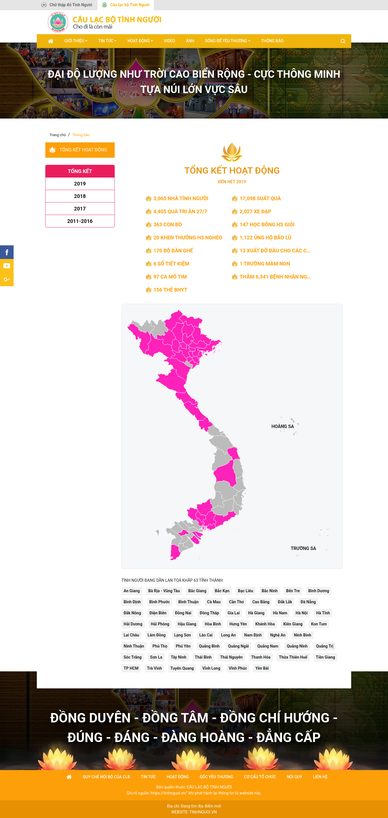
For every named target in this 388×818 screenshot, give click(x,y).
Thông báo (272, 41)
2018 (80, 196)
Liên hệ (320, 777)
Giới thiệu (74, 41)
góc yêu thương (216, 777)
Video (169, 41)
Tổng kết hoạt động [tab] (83, 150)
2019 (80, 184)
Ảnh (190, 41)
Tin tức (105, 41)
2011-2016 (80, 221)
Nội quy (294, 777)
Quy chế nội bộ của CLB (106, 777)
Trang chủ (58, 135)
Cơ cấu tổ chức (260, 777)
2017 (80, 209)
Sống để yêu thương (226, 41)
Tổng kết (80, 171)
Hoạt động (138, 41)
